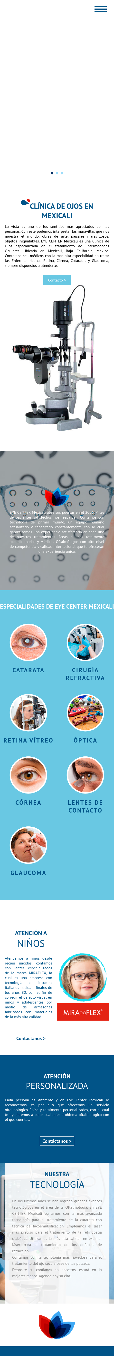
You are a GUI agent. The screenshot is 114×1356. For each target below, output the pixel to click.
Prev (6, 173)
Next (108, 173)
